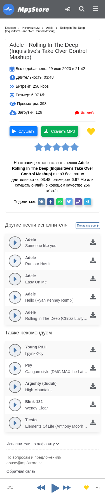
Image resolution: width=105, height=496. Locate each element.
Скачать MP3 (59, 131)
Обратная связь (20, 471)
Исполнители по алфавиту (32, 444)
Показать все (88, 226)
